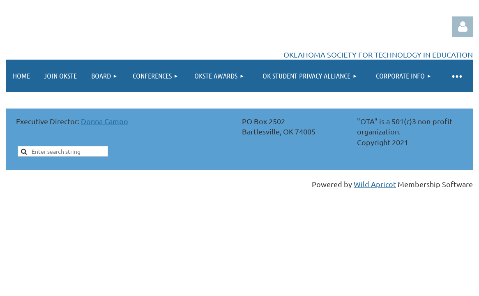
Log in (462, 26)
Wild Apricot (375, 184)
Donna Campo (104, 121)
